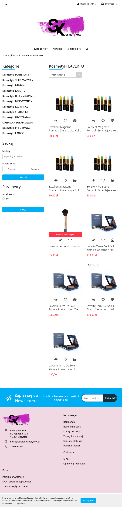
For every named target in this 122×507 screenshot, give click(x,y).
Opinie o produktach (74, 463)
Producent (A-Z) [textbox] (58, 74)
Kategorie (41, 49)
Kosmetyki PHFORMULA (16, 127)
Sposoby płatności (73, 440)
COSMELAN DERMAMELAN (17, 122)
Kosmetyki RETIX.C (13, 133)
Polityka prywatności (13, 476)
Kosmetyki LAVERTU (13, 90)
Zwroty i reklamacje (73, 436)
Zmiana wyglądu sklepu (15, 486)
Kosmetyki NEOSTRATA (16, 117)
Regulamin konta (72, 426)
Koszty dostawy (71, 431)
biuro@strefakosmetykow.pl (25, 441)
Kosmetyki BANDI (13, 85)
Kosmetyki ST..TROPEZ (15, 111)
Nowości (58, 49)
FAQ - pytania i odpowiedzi (16, 481)
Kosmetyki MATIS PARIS (16, 74)
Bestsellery (74, 49)
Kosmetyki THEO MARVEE (17, 80)
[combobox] (65, 75)
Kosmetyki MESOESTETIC (17, 101)
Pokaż (23, 209)
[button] (109, 4)
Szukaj (23, 177)
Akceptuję (88, 500)
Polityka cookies (71, 445)
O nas (66, 458)
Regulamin (69, 421)
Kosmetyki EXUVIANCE (15, 106)
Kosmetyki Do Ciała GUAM (18, 96)
